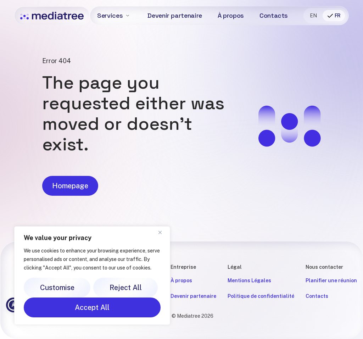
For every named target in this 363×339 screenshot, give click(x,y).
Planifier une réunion (331, 280)
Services (110, 15)
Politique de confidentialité (261, 296)
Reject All (126, 287)
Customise (57, 287)
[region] (92, 275)
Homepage (70, 188)
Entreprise (183, 267)
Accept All (92, 307)
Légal (235, 267)
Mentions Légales (249, 280)
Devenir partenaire (174, 15)
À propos (231, 15)
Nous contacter (324, 267)
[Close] (162, 232)
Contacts (273, 15)
